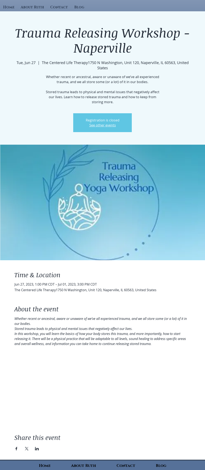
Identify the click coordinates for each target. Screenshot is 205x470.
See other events (102, 125)
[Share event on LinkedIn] (37, 448)
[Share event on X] (27, 448)
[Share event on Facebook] (16, 448)
